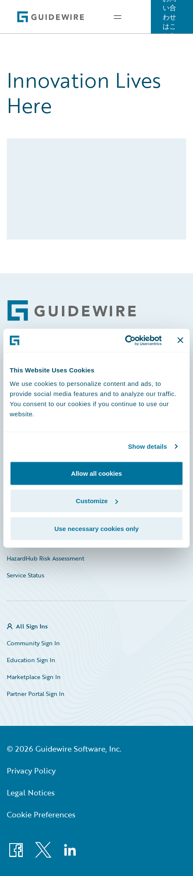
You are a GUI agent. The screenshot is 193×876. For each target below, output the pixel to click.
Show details (147, 446)
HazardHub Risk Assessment (45, 558)
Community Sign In (33, 643)
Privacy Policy (31, 770)
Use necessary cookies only (96, 528)
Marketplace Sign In (34, 676)
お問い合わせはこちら (169, 17)
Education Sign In (31, 659)
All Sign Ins (32, 626)
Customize (97, 500)
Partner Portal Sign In (35, 693)
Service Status (25, 575)
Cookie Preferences (41, 814)
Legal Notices (31, 792)
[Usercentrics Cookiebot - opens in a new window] (125, 340)
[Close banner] (180, 340)
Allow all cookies (96, 473)
